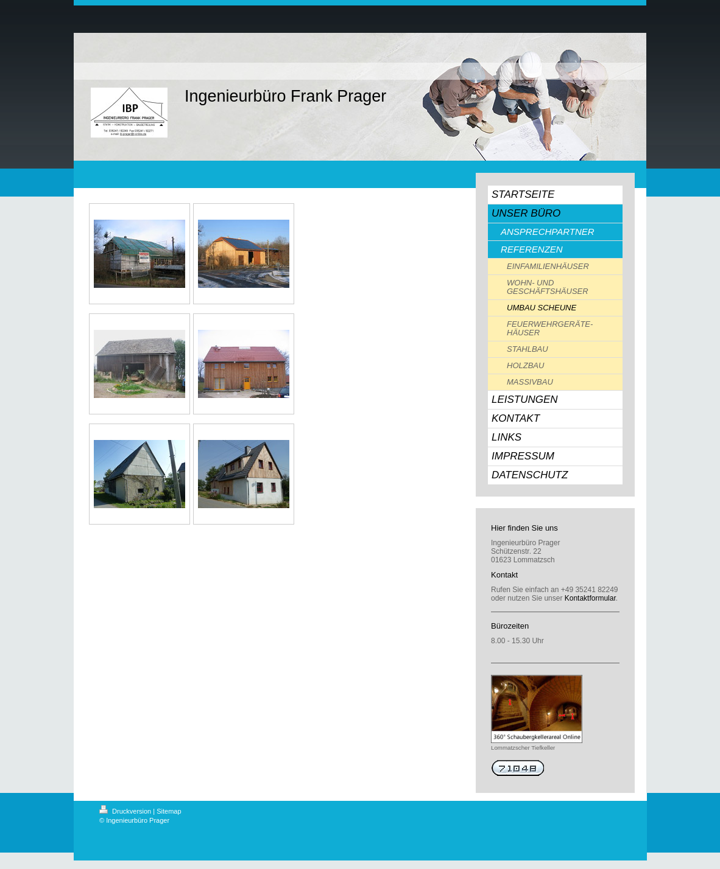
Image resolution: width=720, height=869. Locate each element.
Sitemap (169, 811)
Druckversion (126, 811)
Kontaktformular (590, 598)
